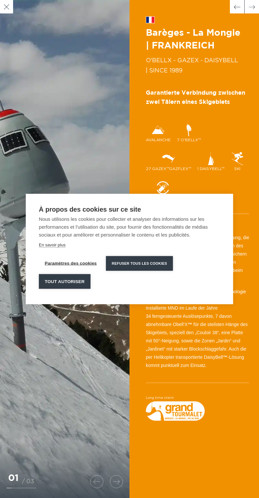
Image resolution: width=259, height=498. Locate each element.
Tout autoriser (65, 281)
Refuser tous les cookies (139, 263)
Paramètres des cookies (71, 262)
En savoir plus (52, 244)
